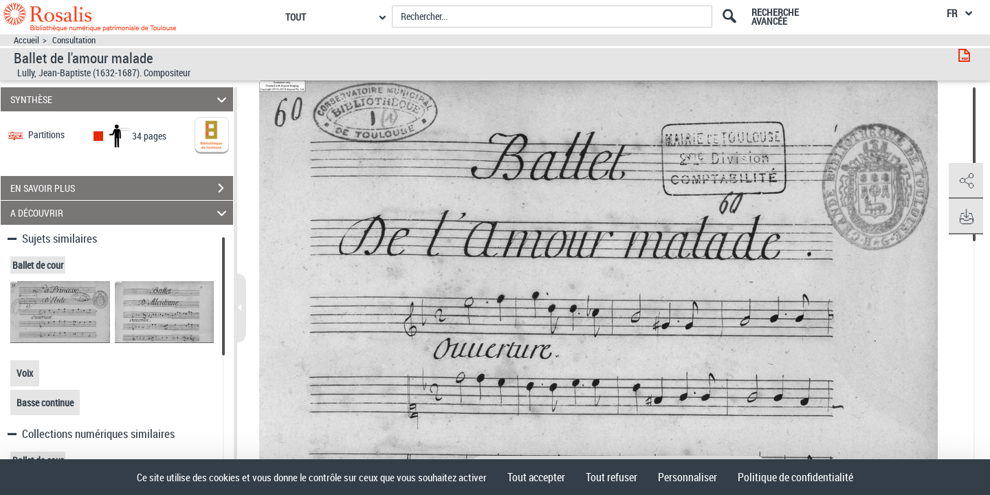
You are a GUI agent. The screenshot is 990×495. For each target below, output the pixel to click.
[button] (966, 181)
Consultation (74, 40)
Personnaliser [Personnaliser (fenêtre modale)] (687, 477)
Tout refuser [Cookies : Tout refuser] (611, 477)
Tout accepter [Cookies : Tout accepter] (536, 477)
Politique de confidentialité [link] (795, 477)
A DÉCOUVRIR (120, 213)
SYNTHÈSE (120, 99)
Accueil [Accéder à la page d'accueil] (26, 40)
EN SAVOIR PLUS (121, 188)
